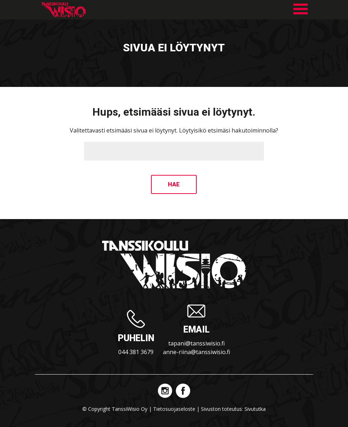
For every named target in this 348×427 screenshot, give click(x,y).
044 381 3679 (136, 352)
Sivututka (255, 408)
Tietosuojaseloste (174, 408)
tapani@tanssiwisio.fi (196, 343)
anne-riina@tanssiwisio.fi (196, 352)
